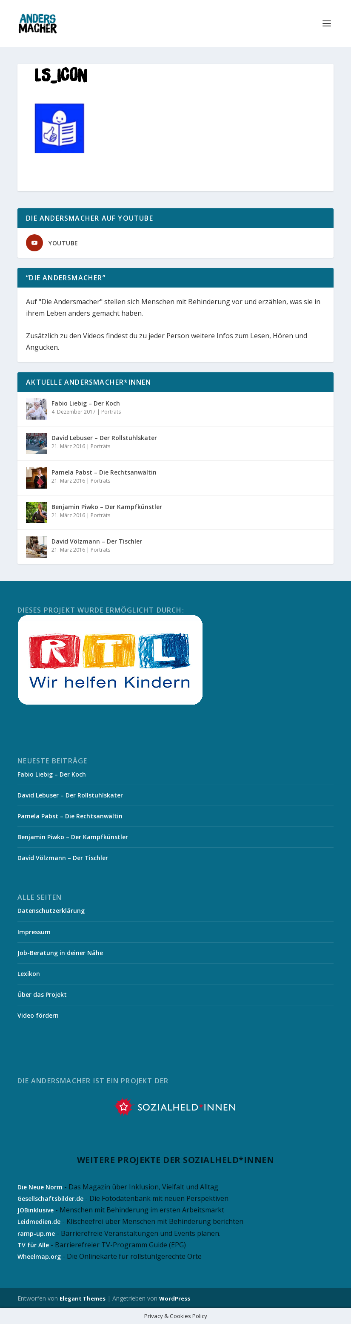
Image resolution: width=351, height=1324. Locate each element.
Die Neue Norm (40, 1187)
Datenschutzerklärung (51, 911)
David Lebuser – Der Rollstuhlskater (104, 438)
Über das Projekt (42, 994)
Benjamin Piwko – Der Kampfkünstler (106, 507)
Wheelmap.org (39, 1256)
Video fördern (38, 1015)
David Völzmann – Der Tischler (96, 541)
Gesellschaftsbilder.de (50, 1198)
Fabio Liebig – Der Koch (85, 403)
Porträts (111, 411)
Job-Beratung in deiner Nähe (60, 953)
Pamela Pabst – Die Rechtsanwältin (104, 472)
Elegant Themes (83, 1298)
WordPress (174, 1298)
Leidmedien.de (38, 1222)
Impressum (34, 932)
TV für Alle (33, 1245)
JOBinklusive (35, 1210)
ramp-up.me (36, 1233)
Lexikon (28, 974)
